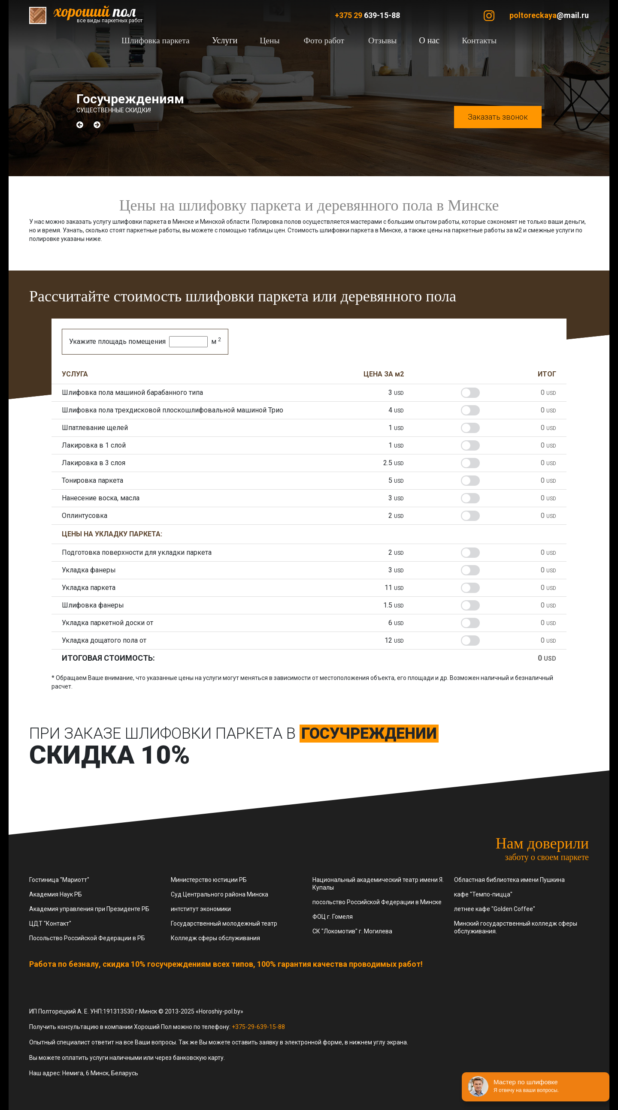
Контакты (474, 40)
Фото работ (324, 40)
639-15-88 (367, 15)
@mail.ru (549, 15)
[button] (79, 124)
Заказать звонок (498, 116)
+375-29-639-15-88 (258, 1026)
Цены (273, 40)
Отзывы (380, 40)
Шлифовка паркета (161, 40)
